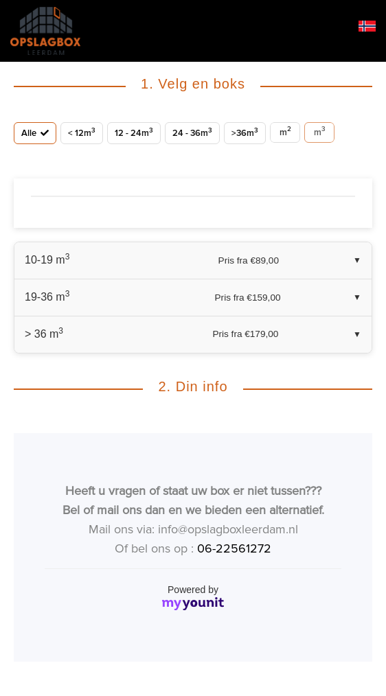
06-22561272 (234, 548)
